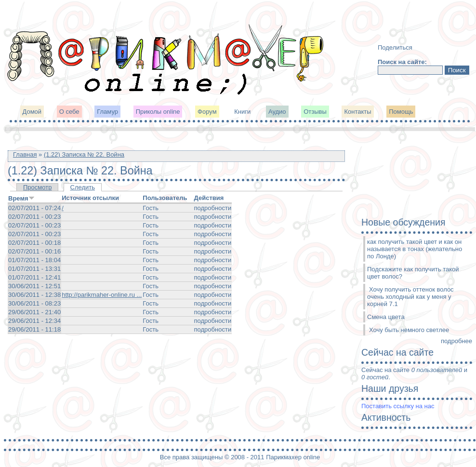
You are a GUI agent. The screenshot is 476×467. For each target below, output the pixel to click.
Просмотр (37, 187)
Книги (242, 111)
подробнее (456, 341)
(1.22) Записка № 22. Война (84, 154)
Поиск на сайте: (402, 62)
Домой (32, 111)
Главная (25, 154)
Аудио (277, 111)
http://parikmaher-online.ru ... (102, 294)
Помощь (401, 111)
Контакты (357, 111)
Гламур (107, 111)
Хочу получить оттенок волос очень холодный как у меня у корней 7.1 (410, 296)
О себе (69, 111)
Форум (207, 111)
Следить (82, 187)
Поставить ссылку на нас (397, 406)
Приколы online (158, 111)
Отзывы (315, 111)
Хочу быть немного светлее (409, 330)
